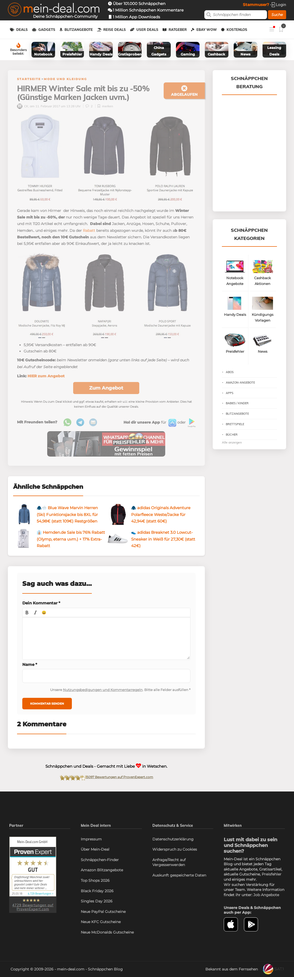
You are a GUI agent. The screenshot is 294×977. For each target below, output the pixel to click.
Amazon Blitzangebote (102, 870)
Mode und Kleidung (65, 79)
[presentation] (27, 612)
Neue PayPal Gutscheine (103, 911)
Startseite (29, 79)
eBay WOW (206, 29)
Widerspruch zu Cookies (174, 849)
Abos (230, 372)
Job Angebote (266, 894)
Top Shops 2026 (95, 880)
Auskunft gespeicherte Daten (179, 875)
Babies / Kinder (237, 403)
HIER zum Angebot (46, 376)
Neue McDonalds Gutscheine (107, 932)
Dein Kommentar (41, 602)
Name (29, 664)
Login (278, 4)
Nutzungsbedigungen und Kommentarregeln (103, 690)
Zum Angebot (106, 388)
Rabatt (89, 230)
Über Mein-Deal (95, 849)
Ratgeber (178, 29)
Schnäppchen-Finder (100, 859)
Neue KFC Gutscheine (101, 921)
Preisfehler (271, 874)
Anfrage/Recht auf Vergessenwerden (169, 862)
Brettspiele (235, 424)
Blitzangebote (79, 29)
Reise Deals (114, 29)
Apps (229, 393)
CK (22, 106)
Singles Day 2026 (97, 901)
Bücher (232, 434)
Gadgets (46, 29)
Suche (277, 14)
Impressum (91, 839)
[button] (27, 612)
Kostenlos (237, 29)
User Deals (147, 29)
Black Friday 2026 (97, 891)
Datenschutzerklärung (173, 839)
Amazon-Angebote (240, 382)
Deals (22, 29)
